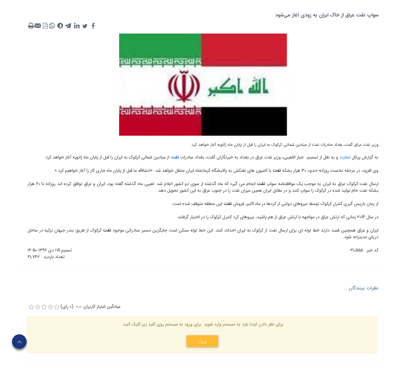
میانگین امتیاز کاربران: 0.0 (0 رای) (90, 306)
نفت (174, 157)
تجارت (344, 157)
